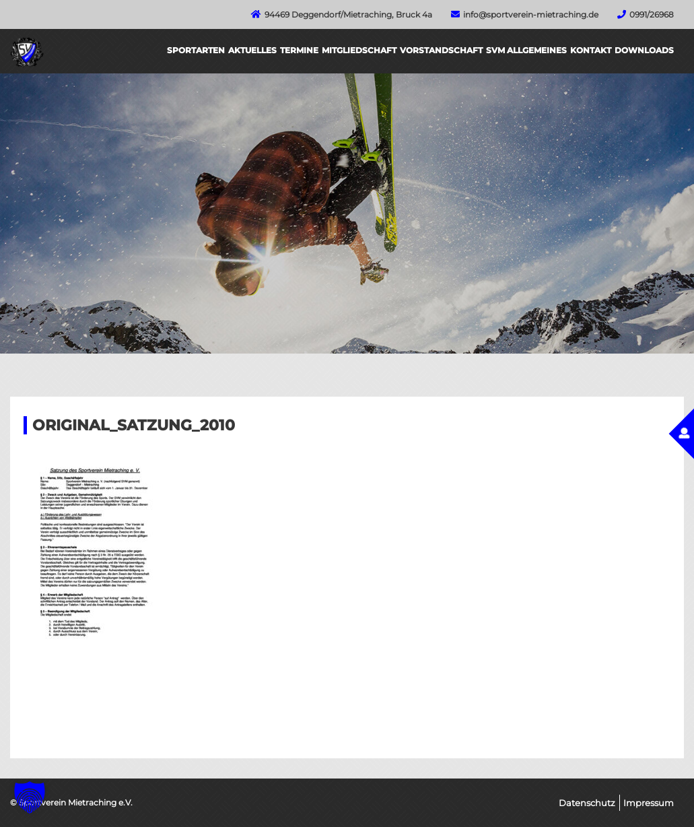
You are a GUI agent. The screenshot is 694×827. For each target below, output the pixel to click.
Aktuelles (252, 50)
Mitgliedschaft (359, 50)
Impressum (648, 802)
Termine (299, 50)
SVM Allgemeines (526, 50)
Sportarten (196, 50)
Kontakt (590, 50)
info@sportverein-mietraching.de (530, 14)
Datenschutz (587, 802)
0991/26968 (651, 14)
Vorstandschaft (441, 50)
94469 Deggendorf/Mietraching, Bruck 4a (348, 14)
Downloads (644, 50)
